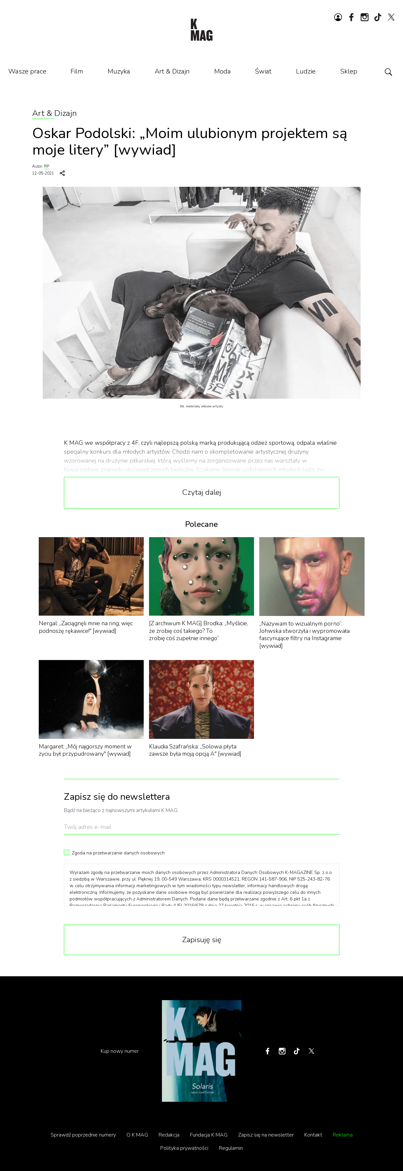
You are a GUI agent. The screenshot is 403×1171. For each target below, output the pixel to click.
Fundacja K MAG (208, 1135)
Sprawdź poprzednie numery (83, 1135)
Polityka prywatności (184, 1148)
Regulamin (231, 1148)
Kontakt (313, 1135)
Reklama (343, 1135)
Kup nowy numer (120, 1051)
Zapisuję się (201, 940)
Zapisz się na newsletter (266, 1135)
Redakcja (169, 1135)
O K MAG (137, 1135)
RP (46, 166)
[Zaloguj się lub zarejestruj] (338, 17)
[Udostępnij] (62, 173)
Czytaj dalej (201, 492)
